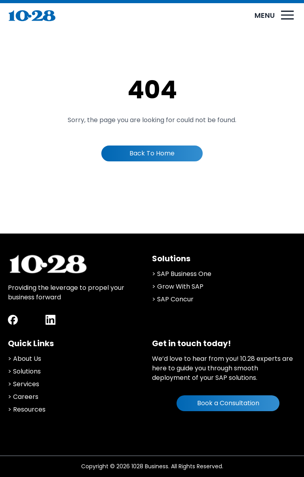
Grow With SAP (180, 286)
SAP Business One (184, 273)
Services (26, 384)
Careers (25, 396)
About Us (27, 358)
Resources (29, 409)
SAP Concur (175, 299)
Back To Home (152, 153)
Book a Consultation (228, 403)
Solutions (27, 371)
